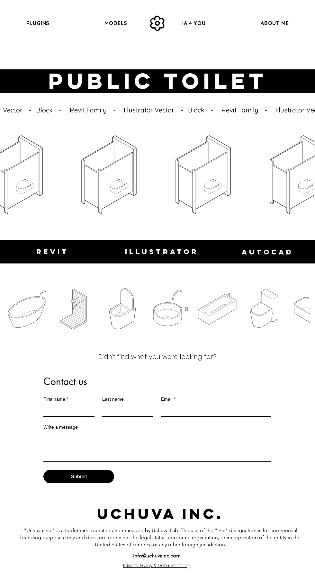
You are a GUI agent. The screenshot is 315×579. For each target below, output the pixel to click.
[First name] (67, 410)
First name (55, 399)
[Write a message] (157, 447)
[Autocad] (268, 252)
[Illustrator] (162, 252)
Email (168, 399)
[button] (116, 23)
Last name (113, 399)
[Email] (214, 410)
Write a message (60, 427)
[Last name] (125, 410)
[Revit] (52, 252)
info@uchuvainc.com (157, 556)
